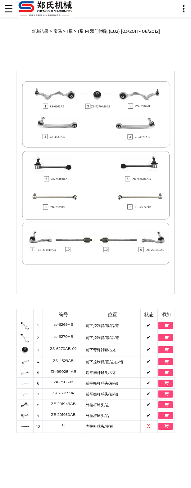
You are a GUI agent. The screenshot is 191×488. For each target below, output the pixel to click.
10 (38, 426)
